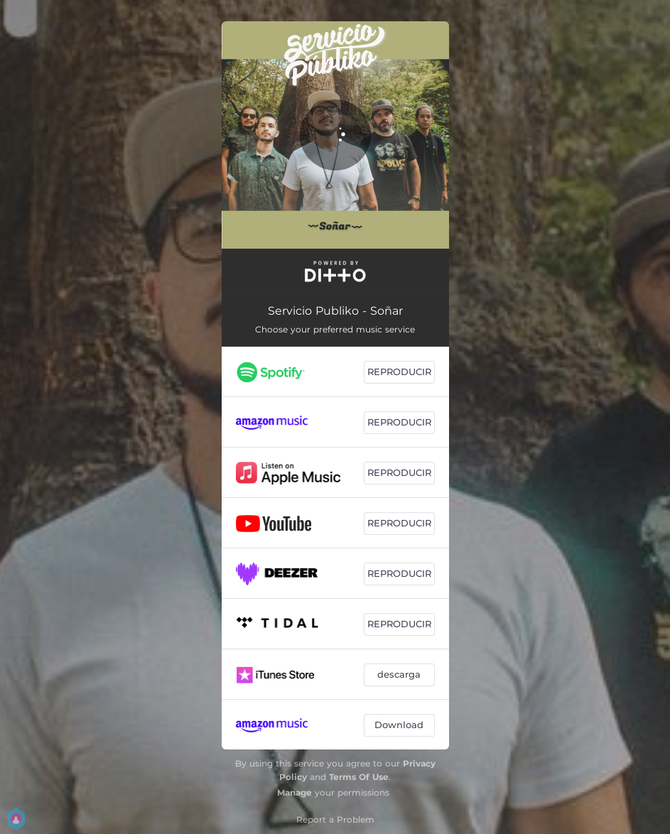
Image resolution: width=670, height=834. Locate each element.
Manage (294, 792)
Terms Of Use (359, 776)
